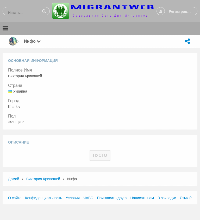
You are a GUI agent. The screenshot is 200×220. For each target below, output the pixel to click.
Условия (73, 198)
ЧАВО (88, 198)
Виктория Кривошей (43, 179)
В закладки (167, 198)
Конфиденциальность (43, 198)
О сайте (14, 198)
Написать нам (142, 198)
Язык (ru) (187, 198)
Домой (13, 179)
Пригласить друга (112, 198)
